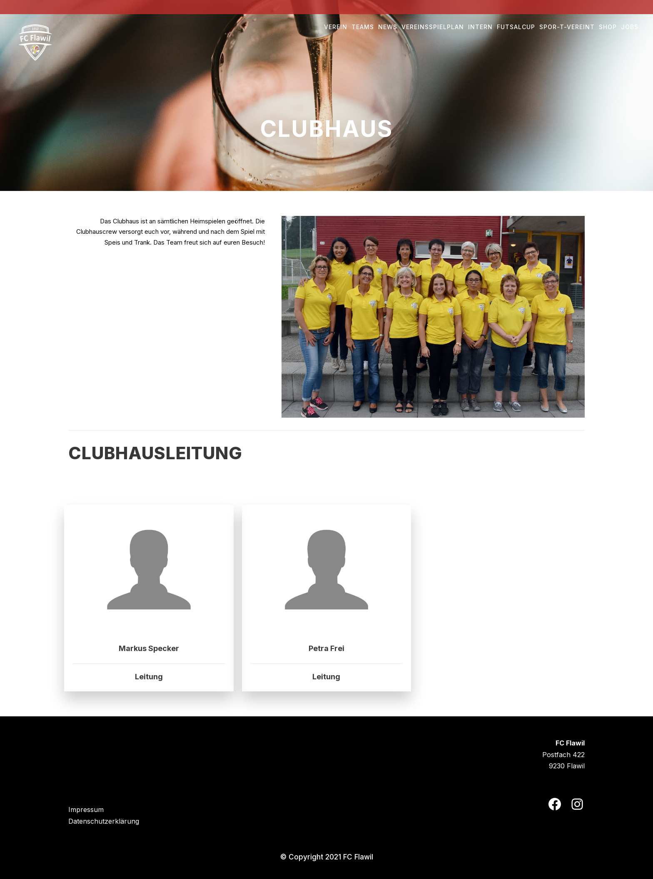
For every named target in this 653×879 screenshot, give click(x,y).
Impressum (86, 809)
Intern (480, 26)
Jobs (629, 26)
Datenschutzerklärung (103, 821)
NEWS (387, 26)
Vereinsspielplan (432, 26)
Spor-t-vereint (567, 26)
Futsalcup (516, 26)
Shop (608, 26)
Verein (335, 26)
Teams (362, 26)
